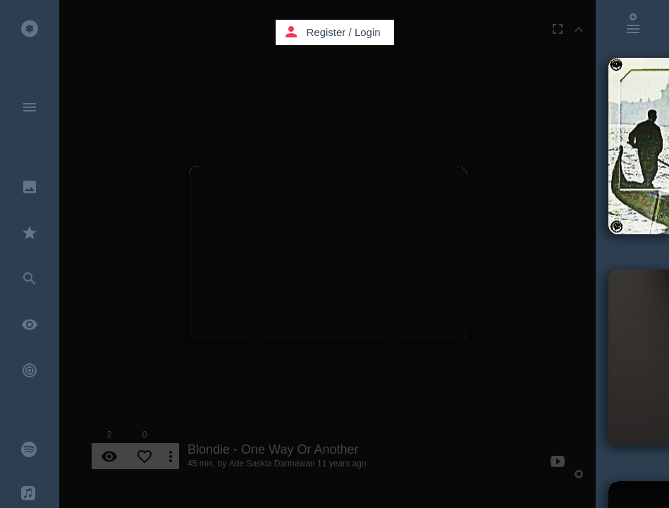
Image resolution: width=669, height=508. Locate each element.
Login (368, 32)
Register (326, 32)
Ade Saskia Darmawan (272, 463)
